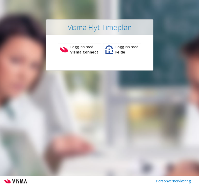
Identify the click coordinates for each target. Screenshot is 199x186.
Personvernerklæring (173, 181)
